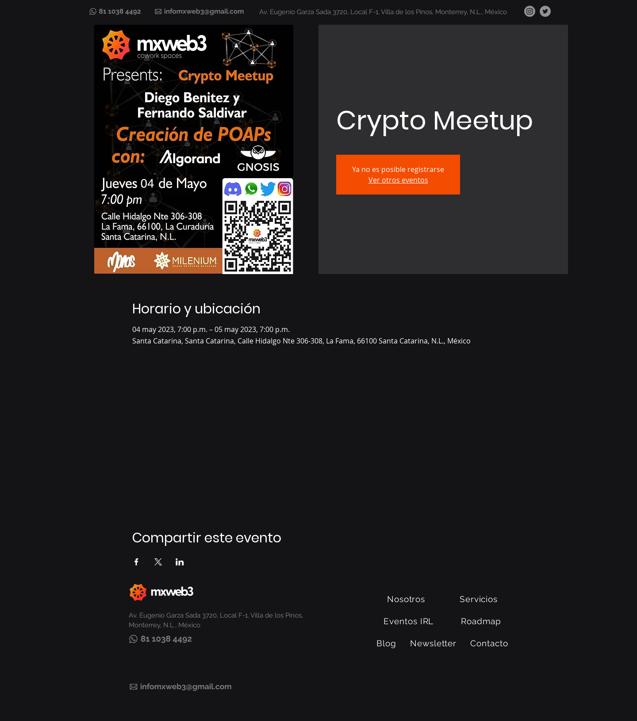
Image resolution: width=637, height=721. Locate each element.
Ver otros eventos (398, 180)
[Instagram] (529, 11)
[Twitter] (545, 11)
